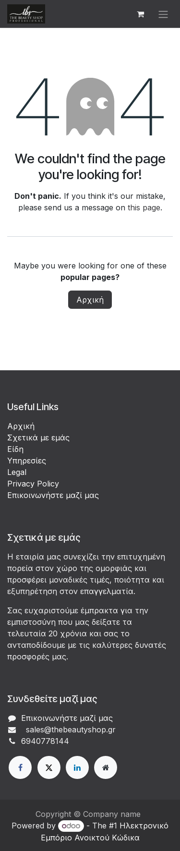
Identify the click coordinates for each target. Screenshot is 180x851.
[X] (48, 767)
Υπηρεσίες (26, 460)
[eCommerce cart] (140, 14)
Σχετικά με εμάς (38, 437)
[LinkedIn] (77, 767)
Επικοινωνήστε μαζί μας (53, 495)
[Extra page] (105, 767)
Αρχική (90, 299)
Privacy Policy (33, 483)
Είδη (15, 449)
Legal (16, 472)
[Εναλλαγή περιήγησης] (163, 14)
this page (144, 207)
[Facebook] (20, 767)
